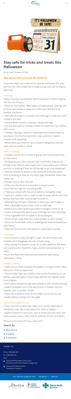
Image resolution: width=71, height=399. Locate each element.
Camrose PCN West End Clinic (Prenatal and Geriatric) (16, 367)
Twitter (54, 377)
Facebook (43, 377)
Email (5, 358)
